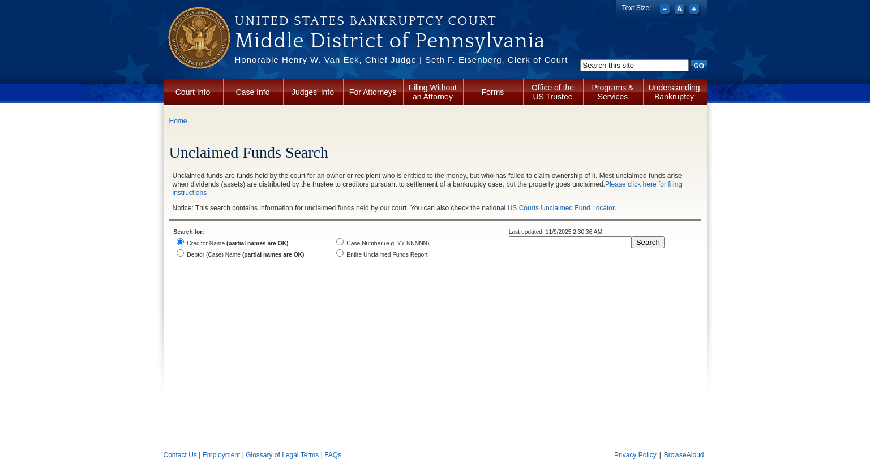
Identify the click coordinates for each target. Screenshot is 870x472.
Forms (493, 92)
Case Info (253, 92)
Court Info (192, 92)
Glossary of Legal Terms (282, 455)
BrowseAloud (684, 455)
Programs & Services (613, 92)
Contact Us (180, 455)
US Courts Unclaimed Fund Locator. (562, 208)
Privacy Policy (635, 455)
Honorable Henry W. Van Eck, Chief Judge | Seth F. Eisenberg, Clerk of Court (401, 59)
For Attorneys (372, 92)
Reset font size (681, 10)
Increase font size (695, 10)
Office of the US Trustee (553, 92)
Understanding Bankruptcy (674, 92)
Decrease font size (666, 10)
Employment (222, 455)
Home (178, 121)
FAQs (332, 455)
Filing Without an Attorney (433, 92)
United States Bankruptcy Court (366, 21)
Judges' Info (313, 92)
